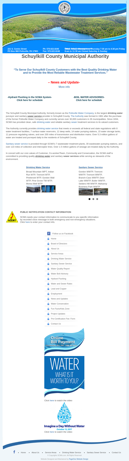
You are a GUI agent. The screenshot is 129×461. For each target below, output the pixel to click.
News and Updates (59, 299)
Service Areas (57, 254)
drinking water (43, 122)
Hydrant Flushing (58, 279)
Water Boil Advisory (59, 274)
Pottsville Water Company (81, 113)
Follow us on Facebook (62, 234)
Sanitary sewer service (17, 144)
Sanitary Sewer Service (91, 167)
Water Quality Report (60, 269)
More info (64, 86)
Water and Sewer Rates (61, 284)
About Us (55, 249)
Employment (56, 294)
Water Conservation (60, 304)
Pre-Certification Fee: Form (63, 319)
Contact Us (56, 324)
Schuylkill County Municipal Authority (66, 13)
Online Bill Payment (62, 340)
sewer (74, 122)
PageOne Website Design (78, 459)
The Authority (77, 116)
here (27, 222)
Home (53, 239)
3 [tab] (97, 199)
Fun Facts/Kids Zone (60, 309)
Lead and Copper (58, 289)
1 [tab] (89, 199)
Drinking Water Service (38, 167)
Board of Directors (59, 244)
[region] (41, 188)
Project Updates (58, 314)
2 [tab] (93, 199)
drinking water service (47, 128)
